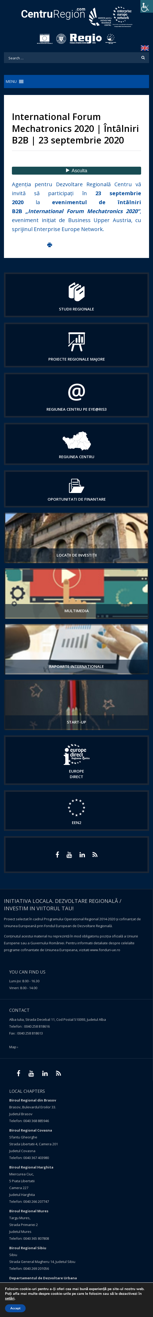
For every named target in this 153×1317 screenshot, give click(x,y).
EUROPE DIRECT (76, 773)
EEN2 (76, 822)
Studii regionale (76, 309)
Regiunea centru (76, 456)
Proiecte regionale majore (76, 359)
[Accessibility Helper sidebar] (146, 6)
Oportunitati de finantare (77, 499)
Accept (15, 1308)
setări (10, 1298)
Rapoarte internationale (76, 666)
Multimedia (76, 610)
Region (53, 14)
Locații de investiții (77, 555)
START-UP (76, 722)
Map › (13, 1047)
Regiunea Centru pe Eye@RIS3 (77, 409)
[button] (11, 81)
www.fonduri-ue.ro (105, 949)
